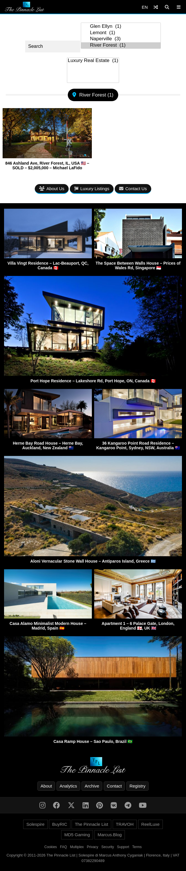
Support (123, 847)
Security (107, 847)
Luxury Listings (91, 188)
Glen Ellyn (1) (121, 26)
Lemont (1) (121, 33)
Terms (137, 847)
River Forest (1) (121, 45)
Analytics (68, 785)
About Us (51, 188)
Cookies (50, 847)
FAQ (63, 847)
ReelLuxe (150, 824)
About (46, 785)
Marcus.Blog (110, 834)
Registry (137, 785)
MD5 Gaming (77, 834)
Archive (92, 785)
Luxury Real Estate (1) (93, 61)
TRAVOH (125, 824)
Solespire (35, 824)
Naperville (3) (121, 39)
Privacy (92, 847)
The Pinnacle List (91, 824)
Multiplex (77, 847)
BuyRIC (59, 824)
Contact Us (133, 188)
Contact (114, 785)
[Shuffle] (156, 7)
